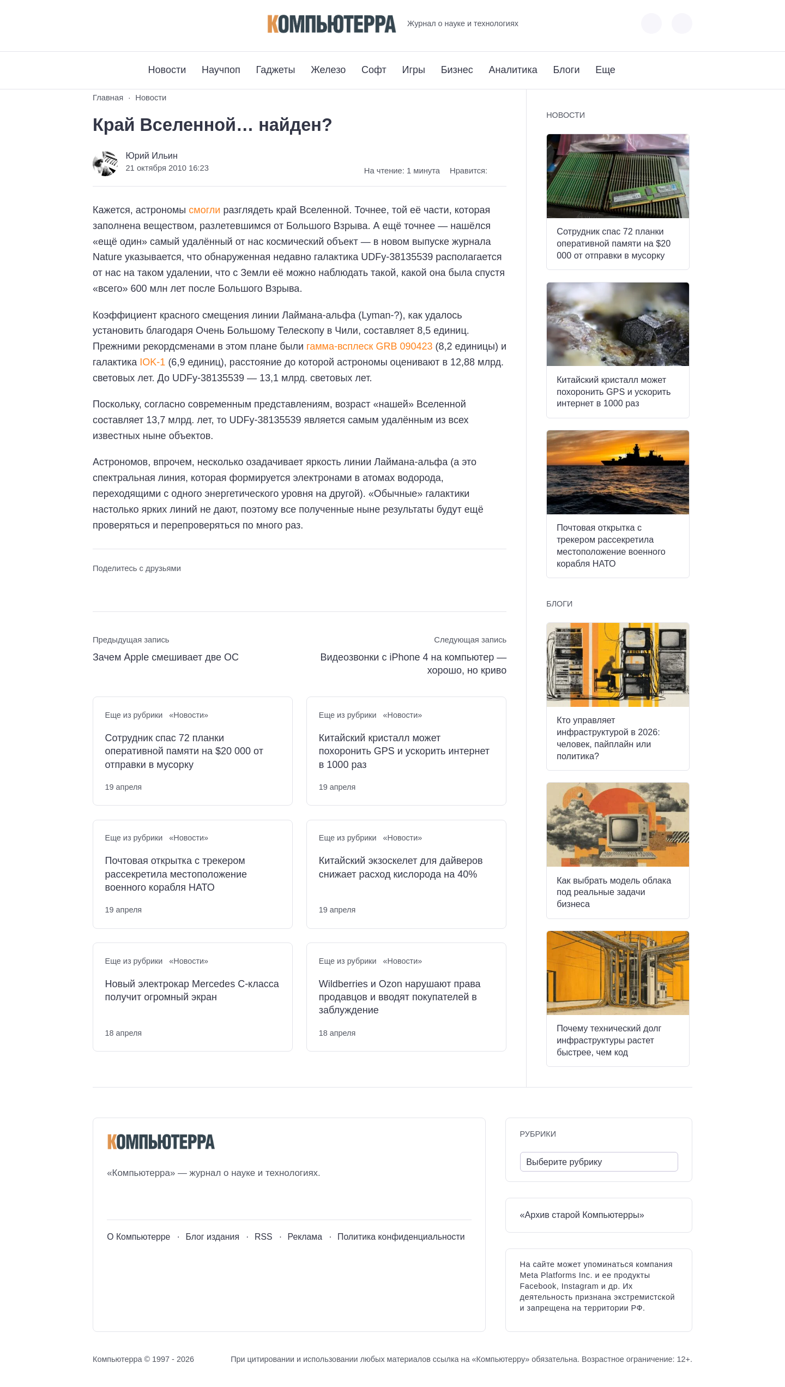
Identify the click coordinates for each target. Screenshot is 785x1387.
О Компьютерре (138, 1236)
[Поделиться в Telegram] (121, 589)
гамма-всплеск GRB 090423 (369, 346)
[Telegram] (141, 24)
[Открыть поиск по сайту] (682, 23)
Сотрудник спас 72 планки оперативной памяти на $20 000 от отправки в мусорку (184, 751)
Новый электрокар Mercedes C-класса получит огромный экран (192, 990)
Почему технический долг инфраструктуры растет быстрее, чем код (609, 1040)
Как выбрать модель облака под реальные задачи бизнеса (614, 892)
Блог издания (212, 1236)
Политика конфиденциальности (401, 1236)
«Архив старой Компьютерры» (582, 1215)
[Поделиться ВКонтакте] (100, 589)
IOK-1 (152, 362)
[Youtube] (121, 24)
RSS (264, 1236)
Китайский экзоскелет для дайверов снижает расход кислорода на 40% (401, 867)
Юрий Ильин (151, 155)
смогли (204, 210)
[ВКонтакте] (100, 24)
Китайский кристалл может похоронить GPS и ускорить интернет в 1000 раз (404, 751)
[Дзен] (161, 24)
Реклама (305, 1236)
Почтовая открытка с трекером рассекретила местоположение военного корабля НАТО (176, 874)
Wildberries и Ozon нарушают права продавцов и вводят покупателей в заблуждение (400, 997)
